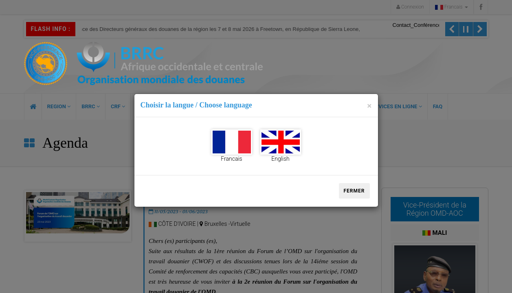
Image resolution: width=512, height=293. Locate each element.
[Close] (369, 106)
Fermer (354, 191)
